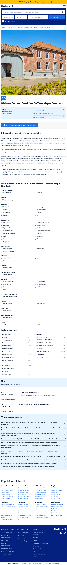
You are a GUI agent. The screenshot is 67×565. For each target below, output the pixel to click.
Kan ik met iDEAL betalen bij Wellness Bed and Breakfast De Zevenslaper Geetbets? (29, 442)
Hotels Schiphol (23, 498)
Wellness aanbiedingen (5, 544)
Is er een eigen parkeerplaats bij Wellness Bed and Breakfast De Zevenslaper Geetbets (30, 456)
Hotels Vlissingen (40, 496)
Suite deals (4, 540)
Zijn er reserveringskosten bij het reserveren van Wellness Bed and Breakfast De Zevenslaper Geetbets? (28, 434)
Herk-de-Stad (12, 27)
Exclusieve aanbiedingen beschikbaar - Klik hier (19, 125)
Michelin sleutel (6, 554)
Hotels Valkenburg (40, 494)
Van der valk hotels (57, 505)
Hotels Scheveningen (24, 496)
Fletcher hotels (56, 511)
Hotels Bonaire (21, 538)
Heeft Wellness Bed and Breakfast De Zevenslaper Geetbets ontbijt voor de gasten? (29, 460)
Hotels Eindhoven (40, 490)
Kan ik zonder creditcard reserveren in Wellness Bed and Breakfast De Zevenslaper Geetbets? (29, 423)
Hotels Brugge (55, 494)
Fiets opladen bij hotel (25, 515)
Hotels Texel (5, 492)
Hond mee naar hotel (41, 507)
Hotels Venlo (39, 498)
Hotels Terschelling (7, 496)
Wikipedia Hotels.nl (39, 557)
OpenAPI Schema (32, 563)
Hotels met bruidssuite (42, 509)
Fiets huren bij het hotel (23, 518)
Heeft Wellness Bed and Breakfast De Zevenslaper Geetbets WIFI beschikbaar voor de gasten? (30, 452)
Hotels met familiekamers (39, 512)
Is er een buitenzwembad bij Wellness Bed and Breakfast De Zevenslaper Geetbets (29, 463)
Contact (36, 537)
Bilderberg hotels (56, 515)
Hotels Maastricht (40, 488)
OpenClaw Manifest (53, 563)
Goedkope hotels (40, 505)
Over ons (36, 546)
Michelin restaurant (7, 557)
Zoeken (56, 17)
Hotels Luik (54, 496)
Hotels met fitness (7, 513)
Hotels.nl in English (23, 541)
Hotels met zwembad (8, 507)
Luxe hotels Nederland (25, 509)
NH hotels (54, 509)
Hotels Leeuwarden (7, 490)
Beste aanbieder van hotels (39, 550)
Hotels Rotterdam (23, 490)
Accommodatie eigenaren (38, 533)
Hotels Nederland (22, 532)
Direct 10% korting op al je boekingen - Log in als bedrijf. (33, 2)
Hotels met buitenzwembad (6, 510)
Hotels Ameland (6, 498)
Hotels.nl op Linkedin (39, 554)
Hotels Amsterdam (24, 488)
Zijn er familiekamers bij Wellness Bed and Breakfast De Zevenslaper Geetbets (27, 467)
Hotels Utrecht (22, 494)
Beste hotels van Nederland (23, 512)
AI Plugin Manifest (42, 563)
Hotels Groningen (6, 488)
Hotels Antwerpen (57, 490)
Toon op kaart (39, 110)
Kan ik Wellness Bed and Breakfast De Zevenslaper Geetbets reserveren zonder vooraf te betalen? (31, 429)
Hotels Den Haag (23, 492)
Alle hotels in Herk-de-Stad (43, 114)
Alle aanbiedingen (6, 532)
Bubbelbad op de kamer (6, 516)
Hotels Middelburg (40, 492)
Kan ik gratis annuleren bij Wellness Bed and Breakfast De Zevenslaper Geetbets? (29, 439)
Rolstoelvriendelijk (40, 515)
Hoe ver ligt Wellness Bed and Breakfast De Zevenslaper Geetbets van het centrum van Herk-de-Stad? (31, 447)
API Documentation (21, 563)
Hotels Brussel (55, 488)
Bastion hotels (55, 513)
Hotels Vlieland (5, 494)
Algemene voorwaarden (40, 543)
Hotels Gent (55, 492)
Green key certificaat (7, 551)
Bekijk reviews (39, 117)
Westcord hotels (56, 507)
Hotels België (21, 535)
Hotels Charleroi (56, 498)
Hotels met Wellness (7, 505)
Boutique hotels (23, 505)
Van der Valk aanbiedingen (5, 536)
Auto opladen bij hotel (42, 517)
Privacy (35, 540)
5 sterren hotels (23, 507)
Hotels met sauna (6, 519)
